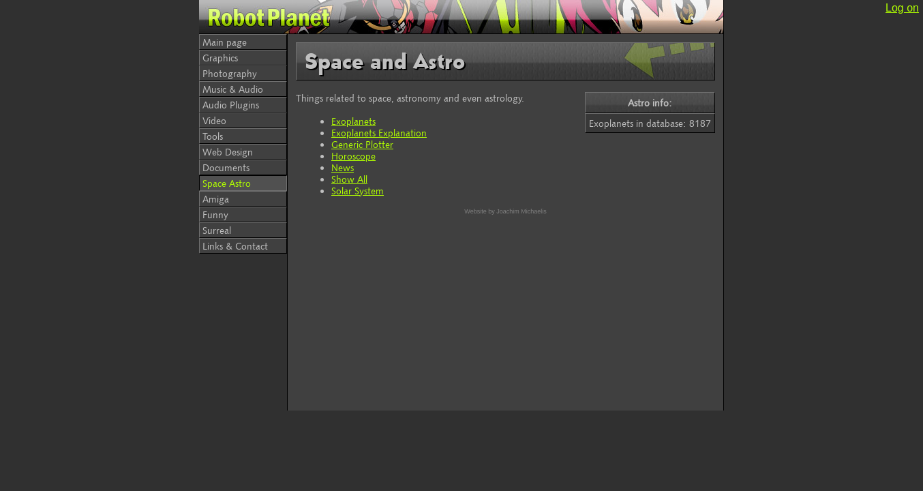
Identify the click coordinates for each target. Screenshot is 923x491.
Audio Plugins (230, 104)
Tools (212, 136)
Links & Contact (235, 246)
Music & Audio (232, 89)
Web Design (227, 152)
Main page (224, 42)
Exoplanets (353, 121)
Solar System (357, 190)
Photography (229, 73)
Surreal (216, 230)
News (342, 167)
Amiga (215, 199)
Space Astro (226, 183)
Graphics (220, 57)
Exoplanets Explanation (379, 132)
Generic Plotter (362, 144)
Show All (349, 179)
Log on (902, 8)
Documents (225, 167)
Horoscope (353, 156)
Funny (215, 214)
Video (214, 120)
